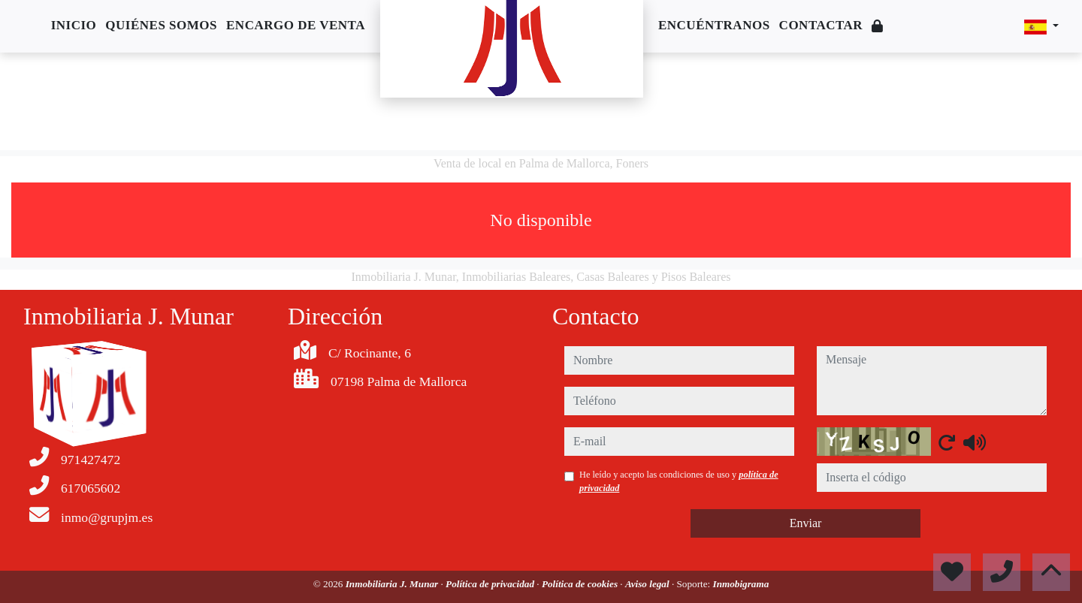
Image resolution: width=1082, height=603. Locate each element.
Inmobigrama (741, 583)
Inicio (74, 25)
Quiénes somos (161, 25)
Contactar (821, 25)
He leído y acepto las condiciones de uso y (678, 481)
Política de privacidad (491, 583)
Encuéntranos (714, 25)
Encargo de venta (295, 25)
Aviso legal (648, 583)
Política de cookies (581, 583)
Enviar (806, 523)
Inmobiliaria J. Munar (393, 583)
